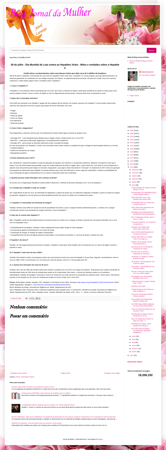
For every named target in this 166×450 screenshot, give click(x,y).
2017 (132, 158)
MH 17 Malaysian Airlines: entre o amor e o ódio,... (143, 218)
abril (133, 342)
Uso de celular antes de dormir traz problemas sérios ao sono (33, 387)
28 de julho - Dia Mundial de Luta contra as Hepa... (142, 262)
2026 (132, 130)
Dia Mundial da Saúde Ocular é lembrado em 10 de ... (142, 315)
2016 (132, 161)
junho (134, 336)
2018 (132, 155)
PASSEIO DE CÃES (138, 286)
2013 (132, 355)
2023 (132, 140)
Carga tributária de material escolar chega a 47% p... (143, 189)
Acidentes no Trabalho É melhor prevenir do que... (142, 257)
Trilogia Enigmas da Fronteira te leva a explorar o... (142, 290)
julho (134, 185)
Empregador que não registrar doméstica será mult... (141, 277)
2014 (132, 167)
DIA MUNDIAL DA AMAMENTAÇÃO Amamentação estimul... (143, 193)
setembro (135, 179)
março (134, 345)
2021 (132, 146)
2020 (132, 149)
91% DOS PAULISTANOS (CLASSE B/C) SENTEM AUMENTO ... (140, 330)
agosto (134, 182)
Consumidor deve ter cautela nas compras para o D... (142, 203)
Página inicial (65, 373)
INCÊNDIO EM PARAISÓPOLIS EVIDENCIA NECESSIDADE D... (143, 213)
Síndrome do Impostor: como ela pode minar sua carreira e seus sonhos (37, 423)
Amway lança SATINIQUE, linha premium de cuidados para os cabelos (45, 393)
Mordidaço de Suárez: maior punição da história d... (141, 325)
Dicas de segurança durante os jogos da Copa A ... (142, 320)
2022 (132, 143)
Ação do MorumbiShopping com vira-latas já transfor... (142, 233)
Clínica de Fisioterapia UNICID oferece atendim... (142, 295)
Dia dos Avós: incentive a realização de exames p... (141, 253)
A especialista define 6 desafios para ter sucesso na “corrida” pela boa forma (48, 405)
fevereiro (135, 348)
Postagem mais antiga (112, 373)
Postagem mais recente (18, 373)
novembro (135, 173)
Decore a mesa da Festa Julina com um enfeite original (142, 272)
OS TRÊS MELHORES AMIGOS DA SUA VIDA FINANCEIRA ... (142, 305)
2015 (132, 164)
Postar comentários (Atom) (25, 377)
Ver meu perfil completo (147, 75)
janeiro (134, 351)
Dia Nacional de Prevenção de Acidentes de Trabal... (142, 248)
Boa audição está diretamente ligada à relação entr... (141, 300)
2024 (132, 136)
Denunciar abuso (135, 362)
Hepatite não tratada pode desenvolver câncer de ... (141, 228)
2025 (132, 133)
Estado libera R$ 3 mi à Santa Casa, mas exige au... (141, 238)
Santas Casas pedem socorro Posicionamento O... (141, 243)
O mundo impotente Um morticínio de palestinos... (143, 223)
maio (134, 339)
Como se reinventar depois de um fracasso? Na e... (143, 310)
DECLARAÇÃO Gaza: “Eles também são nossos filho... (141, 198)
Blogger (100, 439)
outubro (135, 176)
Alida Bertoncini (147, 72)
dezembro (135, 170)
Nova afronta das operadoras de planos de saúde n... (142, 208)
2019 (132, 152)
